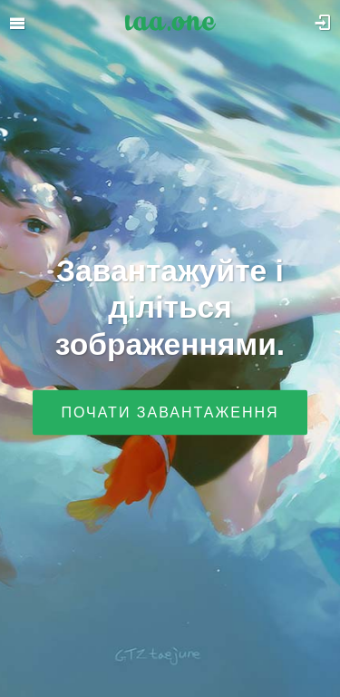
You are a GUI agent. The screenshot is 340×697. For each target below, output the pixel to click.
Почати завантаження (169, 411)
